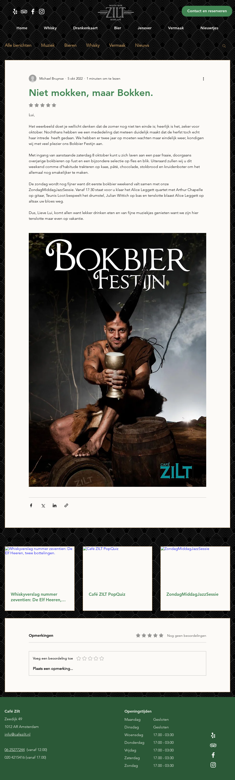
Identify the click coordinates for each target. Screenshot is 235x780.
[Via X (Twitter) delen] (43, 505)
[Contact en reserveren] (207, 11)
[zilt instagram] (41, 11)
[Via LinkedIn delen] (54, 505)
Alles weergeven (217, 537)
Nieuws (142, 45)
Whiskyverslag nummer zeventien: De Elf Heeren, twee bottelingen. (36, 596)
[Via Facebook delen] (31, 505)
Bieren (70, 45)
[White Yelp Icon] (213, 735)
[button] (50, 28)
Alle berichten (18, 45)
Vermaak (117, 45)
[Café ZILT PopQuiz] (117, 566)
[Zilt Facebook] (32, 11)
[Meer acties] (203, 78)
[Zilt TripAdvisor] (24, 11)
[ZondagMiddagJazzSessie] (195, 566)
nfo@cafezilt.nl (18, 734)
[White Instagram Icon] (213, 764)
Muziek (48, 45)
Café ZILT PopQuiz (107, 594)
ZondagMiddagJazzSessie (192, 594)
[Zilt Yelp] (15, 11)
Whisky (93, 45)
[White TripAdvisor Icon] (213, 745)
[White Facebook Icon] (213, 755)
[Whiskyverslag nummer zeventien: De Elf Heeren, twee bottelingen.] (39, 566)
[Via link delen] (66, 505)
